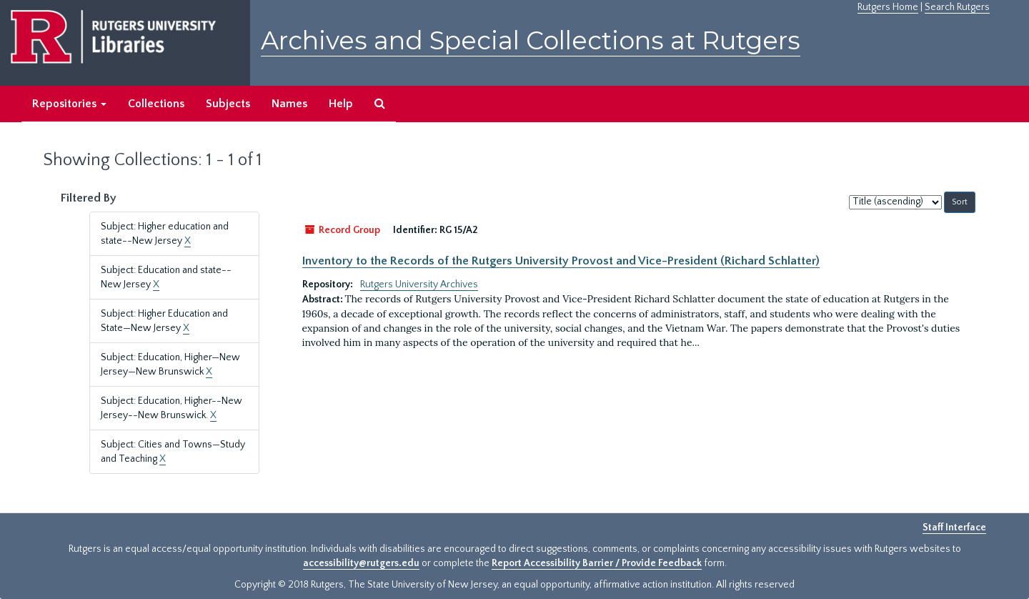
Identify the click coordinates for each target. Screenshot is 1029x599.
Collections (156, 103)
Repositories (69, 103)
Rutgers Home (888, 7)
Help (341, 103)
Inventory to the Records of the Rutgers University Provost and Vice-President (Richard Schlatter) (561, 260)
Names (289, 103)
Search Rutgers (957, 7)
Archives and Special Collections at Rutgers (530, 40)
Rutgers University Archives (419, 284)
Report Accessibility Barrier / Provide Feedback (597, 563)
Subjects (228, 103)
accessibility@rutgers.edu (361, 563)
